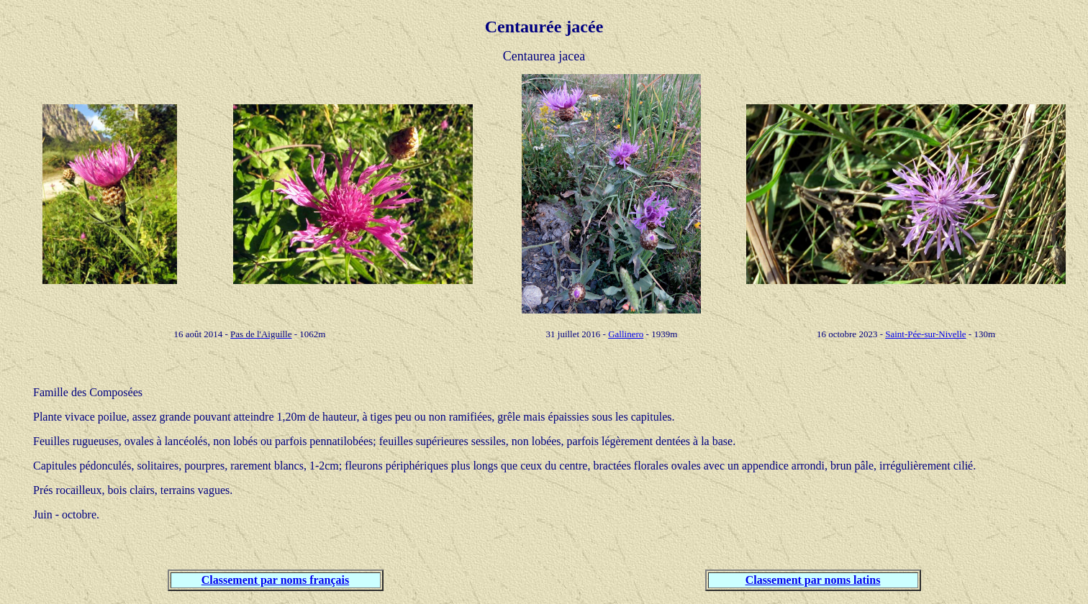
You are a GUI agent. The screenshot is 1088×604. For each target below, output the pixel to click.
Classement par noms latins (813, 580)
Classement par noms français (275, 580)
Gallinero (625, 334)
